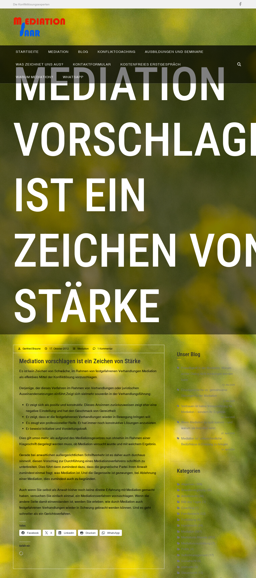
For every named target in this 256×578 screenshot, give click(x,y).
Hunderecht (189, 534)
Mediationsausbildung (195, 552)
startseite (187, 575)
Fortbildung (188, 528)
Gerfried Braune (32, 357)
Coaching (187, 516)
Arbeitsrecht (189, 504)
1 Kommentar (105, 357)
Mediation (83, 357)
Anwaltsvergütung (193, 499)
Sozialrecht (188, 570)
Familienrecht (190, 522)
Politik (185, 558)
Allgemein (187, 493)
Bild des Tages (191, 510)
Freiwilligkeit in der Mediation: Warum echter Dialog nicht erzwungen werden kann (207, 382)
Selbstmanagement (194, 564)
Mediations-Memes (194, 546)
